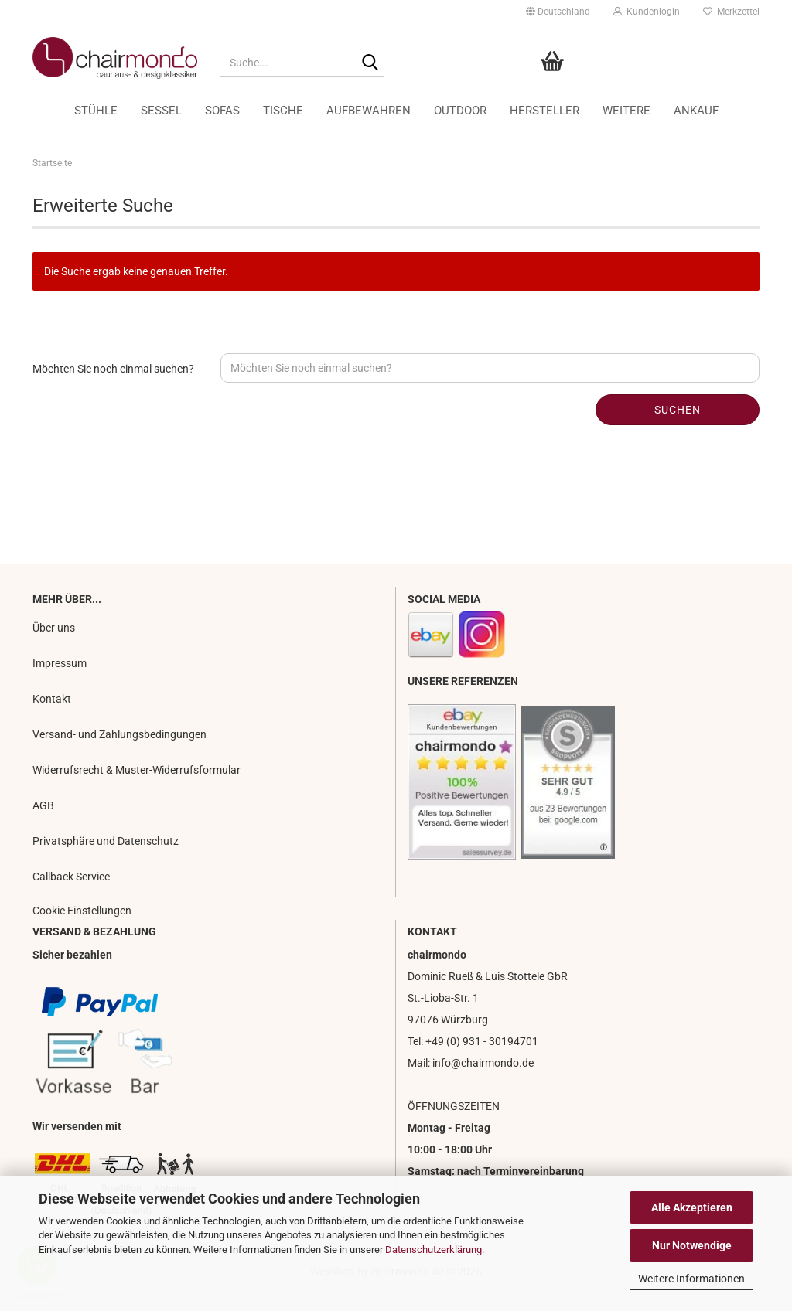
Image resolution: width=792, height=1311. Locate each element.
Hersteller (544, 110)
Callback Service (71, 876)
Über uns (53, 627)
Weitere (626, 110)
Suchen (677, 410)
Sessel (161, 110)
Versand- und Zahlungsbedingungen (119, 734)
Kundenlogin (646, 11)
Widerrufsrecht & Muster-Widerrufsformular (136, 770)
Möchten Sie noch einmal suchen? (113, 369)
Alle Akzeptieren (691, 1207)
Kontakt (51, 699)
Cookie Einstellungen (81, 910)
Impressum (59, 663)
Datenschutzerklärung (433, 1249)
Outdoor (460, 110)
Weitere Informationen (691, 1278)
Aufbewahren (368, 110)
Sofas (222, 110)
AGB (43, 805)
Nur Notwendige (692, 1245)
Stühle (96, 110)
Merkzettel (731, 11)
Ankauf (696, 110)
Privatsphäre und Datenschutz (105, 841)
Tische (283, 110)
